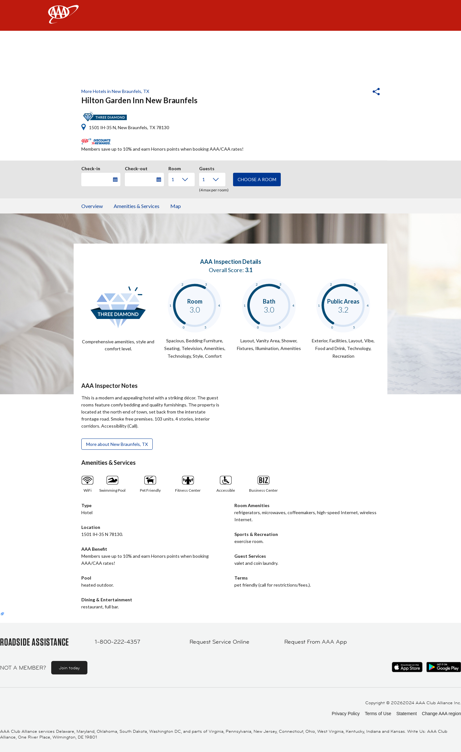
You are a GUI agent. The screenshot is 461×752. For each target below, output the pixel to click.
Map (175, 206)
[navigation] (230, 15)
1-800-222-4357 (117, 641)
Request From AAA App (315, 641)
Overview (92, 206)
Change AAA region (441, 713)
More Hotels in (115, 91)
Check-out (136, 168)
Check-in (90, 168)
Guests (206, 168)
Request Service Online (219, 641)
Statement (406, 713)
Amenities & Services (136, 206)
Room (174, 168)
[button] (359, 92)
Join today (69, 668)
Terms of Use (378, 713)
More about (117, 444)
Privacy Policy (346, 713)
